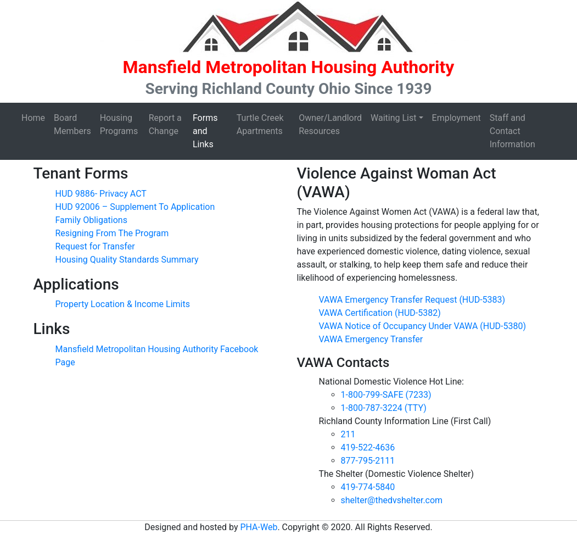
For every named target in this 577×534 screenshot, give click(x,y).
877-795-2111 (368, 460)
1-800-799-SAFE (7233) (386, 395)
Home (33, 118)
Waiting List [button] (393, 118)
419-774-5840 (368, 487)
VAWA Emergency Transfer (371, 339)
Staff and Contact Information (512, 131)
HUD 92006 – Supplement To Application (135, 207)
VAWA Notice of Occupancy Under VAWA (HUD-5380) (422, 326)
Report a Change (165, 124)
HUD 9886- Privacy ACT (101, 193)
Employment (456, 118)
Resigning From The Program (112, 233)
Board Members (72, 124)
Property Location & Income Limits (122, 304)
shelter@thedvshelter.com (392, 500)
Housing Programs (119, 124)
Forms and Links (205, 131)
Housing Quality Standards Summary (127, 259)
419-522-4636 (368, 447)
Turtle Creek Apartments (260, 124)
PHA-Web (258, 527)
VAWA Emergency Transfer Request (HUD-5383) (412, 299)
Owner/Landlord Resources (330, 124)
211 (348, 434)
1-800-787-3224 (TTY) (384, 408)
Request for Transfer (95, 246)
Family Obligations (91, 220)
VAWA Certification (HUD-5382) (380, 313)
